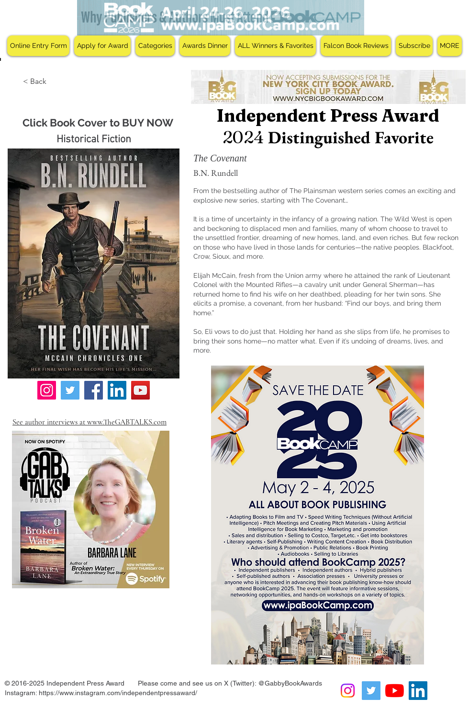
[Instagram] (46, 390)
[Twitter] (70, 390)
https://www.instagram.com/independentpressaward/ (118, 693)
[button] (102, 45)
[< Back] (35, 82)
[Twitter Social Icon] (371, 690)
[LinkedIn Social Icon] (418, 690)
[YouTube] (140, 390)
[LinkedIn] (117, 390)
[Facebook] (93, 390)
